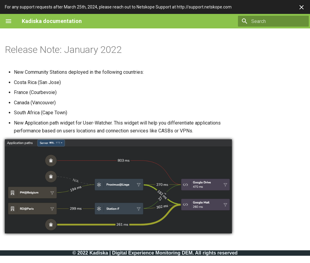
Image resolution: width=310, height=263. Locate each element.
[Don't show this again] (301, 7)
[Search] (273, 21)
